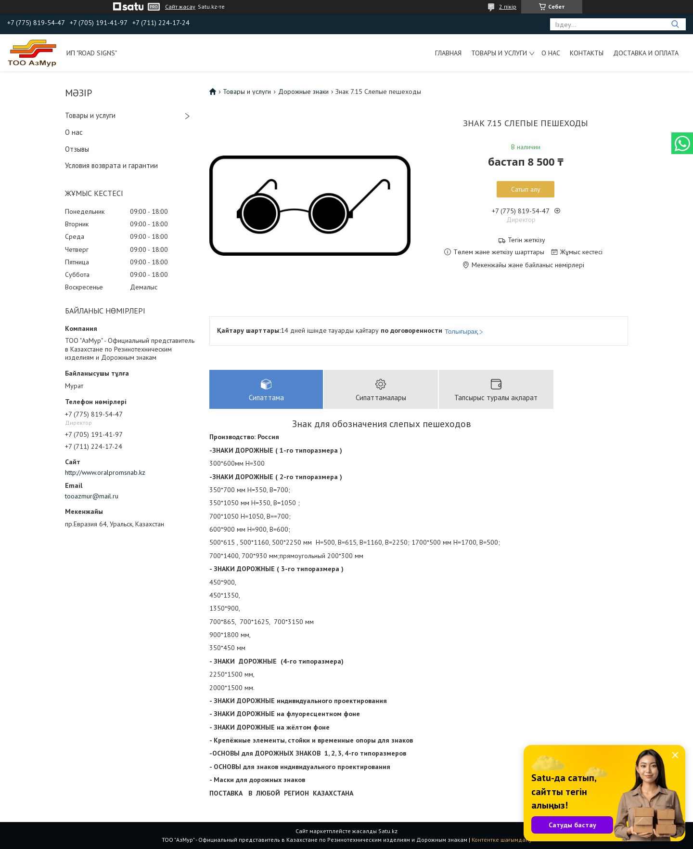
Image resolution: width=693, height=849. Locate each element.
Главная (448, 53)
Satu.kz (388, 831)
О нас (550, 53)
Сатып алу (525, 189)
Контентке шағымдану (502, 839)
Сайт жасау (180, 6)
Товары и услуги (499, 53)
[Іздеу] (675, 24)
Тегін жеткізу (526, 240)
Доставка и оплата (646, 53)
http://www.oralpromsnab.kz (105, 472)
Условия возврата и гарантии (111, 165)
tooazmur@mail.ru (91, 496)
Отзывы (77, 149)
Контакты (586, 53)
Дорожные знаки (303, 91)
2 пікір (507, 6)
